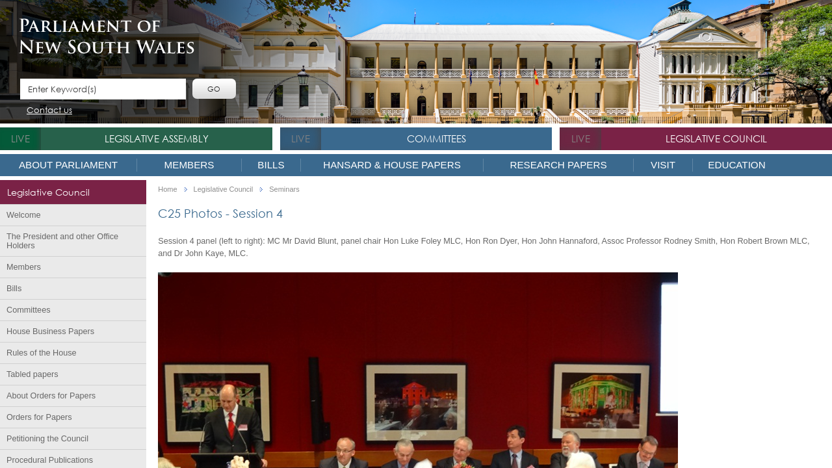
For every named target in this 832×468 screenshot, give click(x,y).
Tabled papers (32, 374)
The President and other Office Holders (62, 241)
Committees (436, 138)
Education (736, 164)
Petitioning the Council (47, 438)
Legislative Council (716, 138)
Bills (270, 164)
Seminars (284, 189)
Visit (663, 164)
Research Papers (558, 164)
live (20, 138)
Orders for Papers (39, 417)
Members (189, 164)
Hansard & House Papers (392, 164)
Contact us (49, 111)
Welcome (23, 215)
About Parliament (68, 164)
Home (167, 189)
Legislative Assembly (157, 138)
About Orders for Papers (51, 395)
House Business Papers (50, 331)
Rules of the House (41, 353)
